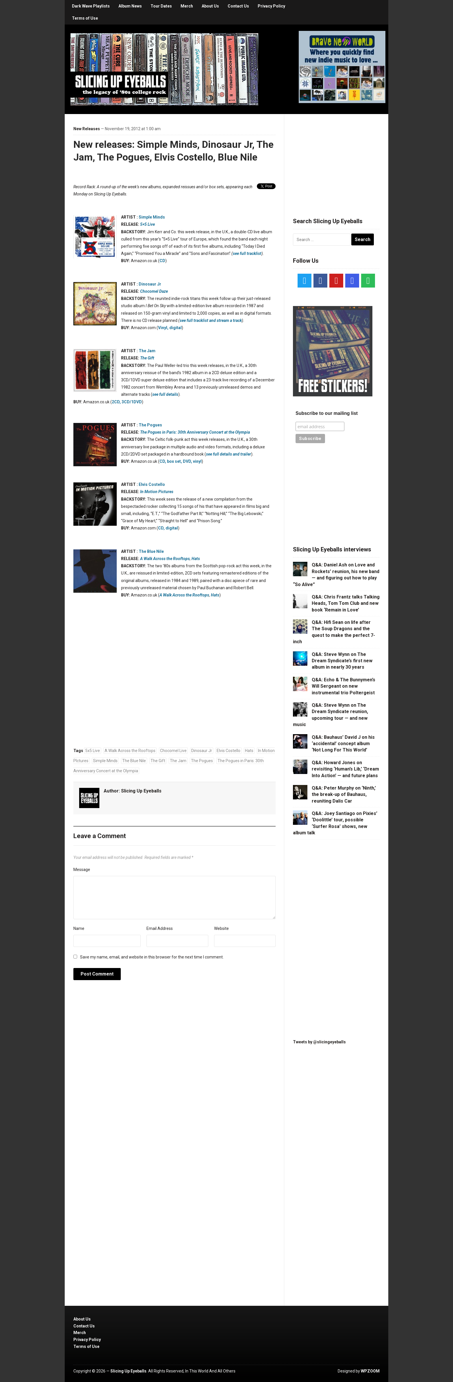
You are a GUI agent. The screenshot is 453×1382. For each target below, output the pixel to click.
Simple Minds (152, 217)
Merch (187, 6)
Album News (130, 6)
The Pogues (150, 425)
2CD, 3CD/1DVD (127, 402)
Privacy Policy (271, 6)
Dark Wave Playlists (91, 6)
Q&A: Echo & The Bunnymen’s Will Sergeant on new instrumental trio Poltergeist (343, 686)
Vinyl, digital (170, 327)
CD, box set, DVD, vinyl (180, 461)
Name (78, 928)
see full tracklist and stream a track (211, 320)
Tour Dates (161, 6)
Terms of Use (85, 18)
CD (162, 260)
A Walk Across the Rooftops (165, 558)
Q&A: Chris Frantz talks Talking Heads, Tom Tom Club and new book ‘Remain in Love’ (346, 603)
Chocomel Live (173, 750)
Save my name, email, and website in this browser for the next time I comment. (152, 957)
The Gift (158, 760)
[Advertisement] (336, 159)
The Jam (147, 350)
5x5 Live (92, 750)
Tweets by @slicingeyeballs (319, 1042)
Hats (196, 558)
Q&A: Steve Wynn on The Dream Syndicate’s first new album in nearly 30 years (342, 661)
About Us (210, 6)
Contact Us (238, 6)
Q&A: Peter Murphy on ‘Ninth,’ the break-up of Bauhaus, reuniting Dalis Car (344, 794)
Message (81, 869)
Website (221, 928)
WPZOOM (370, 1371)
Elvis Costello (152, 484)
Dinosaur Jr (150, 284)
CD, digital (168, 528)
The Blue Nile (151, 551)
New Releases (86, 128)
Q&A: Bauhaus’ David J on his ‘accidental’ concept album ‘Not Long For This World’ (343, 743)
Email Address (159, 928)
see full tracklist (247, 253)
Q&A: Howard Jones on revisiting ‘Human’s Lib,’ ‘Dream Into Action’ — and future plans (345, 769)
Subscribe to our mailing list (327, 413)
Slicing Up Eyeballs (141, 791)
